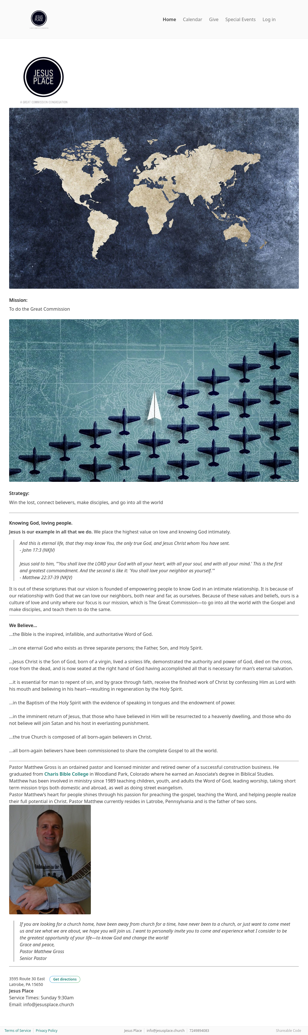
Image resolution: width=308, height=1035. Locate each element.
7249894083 (199, 1030)
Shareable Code (288, 1030)
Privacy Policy (46, 1030)
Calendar (192, 19)
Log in (269, 19)
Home (169, 19)
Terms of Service (18, 1030)
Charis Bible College (66, 774)
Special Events (240, 19)
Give (214, 19)
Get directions (65, 979)
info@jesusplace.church (166, 1030)
